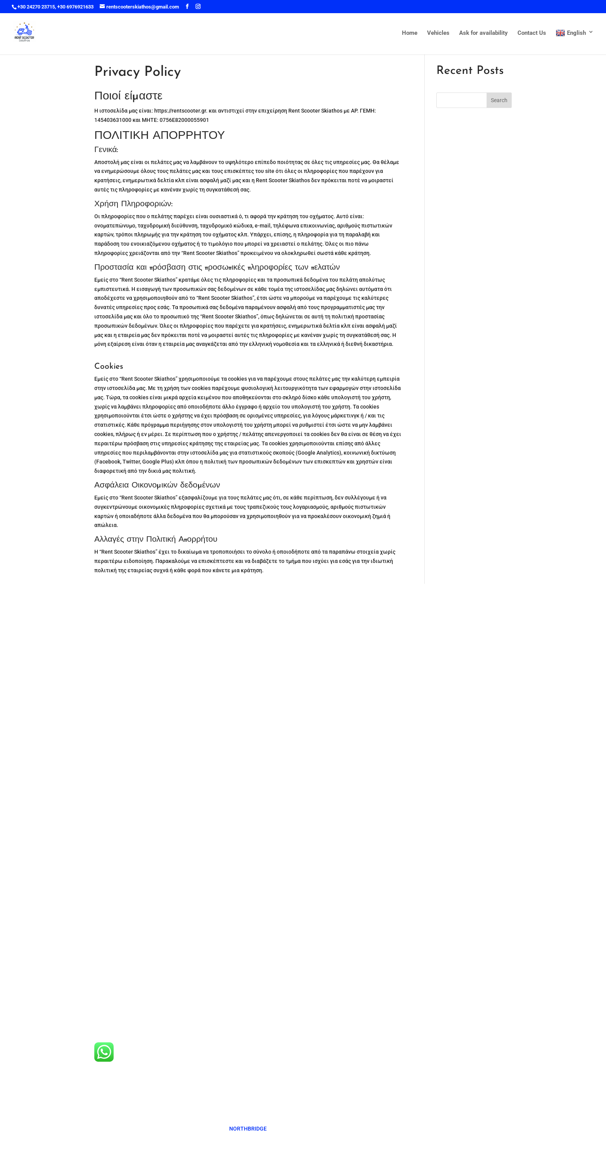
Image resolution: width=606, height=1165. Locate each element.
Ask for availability (483, 33)
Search (499, 100)
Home (409, 33)
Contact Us (531, 33)
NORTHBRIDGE (248, 1129)
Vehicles (438, 33)
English (571, 33)
